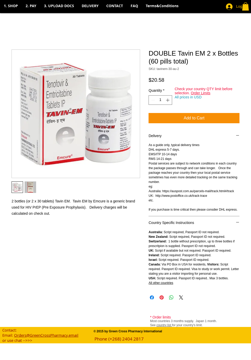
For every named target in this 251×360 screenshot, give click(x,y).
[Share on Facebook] (152, 297)
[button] (31, 6)
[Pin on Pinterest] (162, 297)
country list (164, 325)
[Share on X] (181, 297)
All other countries (161, 283)
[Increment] (168, 100)
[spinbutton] (160, 100)
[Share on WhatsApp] (171, 297)
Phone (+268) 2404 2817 (119, 339)
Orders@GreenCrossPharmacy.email (46, 335)
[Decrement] (152, 100)
